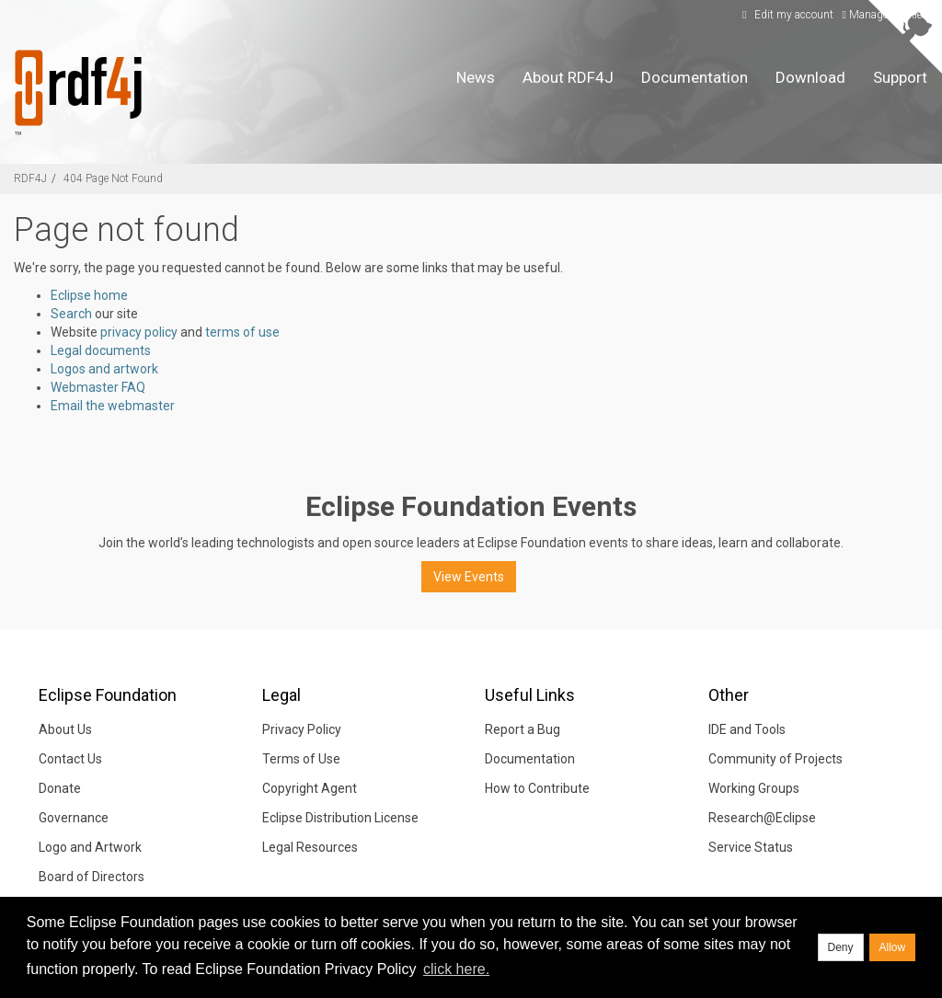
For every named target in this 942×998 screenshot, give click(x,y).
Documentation (694, 77)
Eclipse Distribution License (340, 817)
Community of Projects (775, 758)
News (475, 77)
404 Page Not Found (113, 178)
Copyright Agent (309, 788)
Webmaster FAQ (98, 387)
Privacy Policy (301, 729)
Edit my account (785, 14)
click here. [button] (456, 969)
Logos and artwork (104, 368)
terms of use (242, 332)
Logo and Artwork (90, 847)
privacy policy (139, 332)
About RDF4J (568, 77)
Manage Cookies (885, 14)
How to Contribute (537, 788)
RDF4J (30, 178)
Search (71, 313)
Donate (60, 788)
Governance (74, 817)
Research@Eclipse (762, 817)
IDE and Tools (747, 729)
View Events (468, 576)
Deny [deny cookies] (841, 947)
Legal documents (101, 350)
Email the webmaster (113, 405)
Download (810, 77)
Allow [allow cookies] (892, 947)
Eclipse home (89, 295)
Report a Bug (522, 729)
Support (900, 77)
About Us (65, 729)
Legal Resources (310, 847)
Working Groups (753, 788)
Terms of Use (301, 758)
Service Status (750, 847)
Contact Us (70, 758)
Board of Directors (91, 876)
